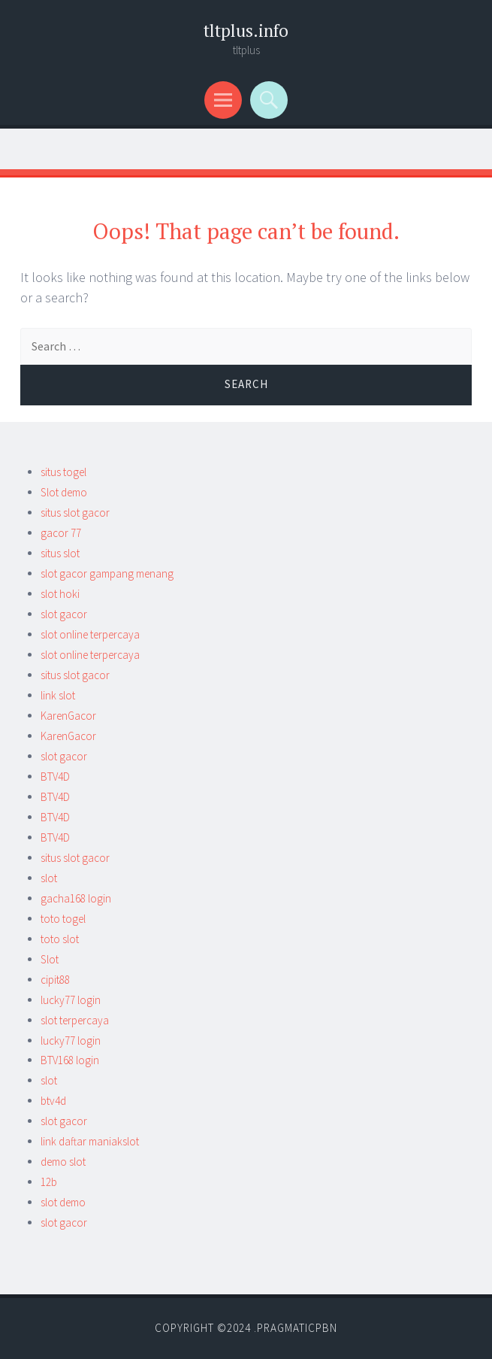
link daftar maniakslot (90, 1141)
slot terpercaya (75, 1020)
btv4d (53, 1101)
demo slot (63, 1161)
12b (49, 1182)
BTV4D (55, 776)
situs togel (63, 472)
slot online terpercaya (90, 634)
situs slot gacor (75, 512)
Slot (50, 959)
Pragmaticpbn (297, 1328)
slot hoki (60, 594)
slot (49, 878)
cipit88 (55, 979)
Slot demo (64, 492)
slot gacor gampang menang (107, 573)
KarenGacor (68, 715)
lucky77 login (71, 1000)
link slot (58, 695)
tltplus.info (246, 30)
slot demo (63, 1202)
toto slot (60, 939)
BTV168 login (70, 1060)
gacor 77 (61, 533)
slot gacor (64, 614)
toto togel (63, 919)
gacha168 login (76, 898)
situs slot (60, 553)
